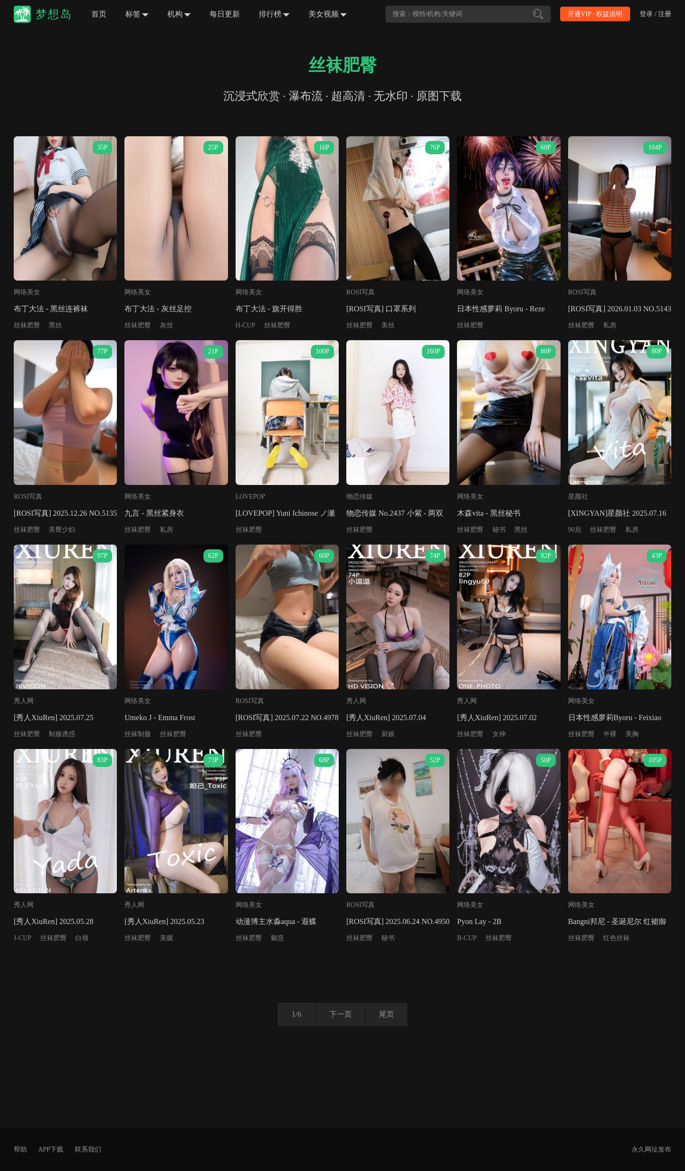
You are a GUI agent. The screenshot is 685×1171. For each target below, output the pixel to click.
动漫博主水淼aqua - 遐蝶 (276, 921)
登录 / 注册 (655, 14)
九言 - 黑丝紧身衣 (154, 513)
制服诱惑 (62, 734)
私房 (609, 325)
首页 (98, 14)
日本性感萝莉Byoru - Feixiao (614, 717)
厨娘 (388, 734)
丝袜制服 (137, 734)
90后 (574, 529)
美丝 (388, 325)
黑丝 (55, 325)
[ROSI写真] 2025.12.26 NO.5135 (65, 513)
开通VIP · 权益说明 (595, 14)
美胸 (632, 734)
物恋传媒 (359, 496)
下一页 (339, 1014)
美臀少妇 (62, 529)
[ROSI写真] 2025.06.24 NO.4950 (397, 921)
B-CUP (466, 938)
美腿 (166, 938)
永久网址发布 (651, 1149)
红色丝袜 (616, 938)
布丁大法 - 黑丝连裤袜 (51, 309)
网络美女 (27, 292)
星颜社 (578, 496)
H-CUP (245, 325)
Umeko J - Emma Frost (159, 717)
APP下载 (50, 1149)
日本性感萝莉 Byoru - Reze (500, 309)
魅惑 (277, 938)
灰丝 (166, 325)
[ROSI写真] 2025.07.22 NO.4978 (287, 717)
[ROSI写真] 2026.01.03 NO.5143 (619, 309)
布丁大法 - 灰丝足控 (157, 309)
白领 (81, 938)
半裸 (609, 734)
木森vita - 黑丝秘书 (488, 513)
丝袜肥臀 (27, 325)
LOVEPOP (250, 496)
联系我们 (88, 1149)
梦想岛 (53, 14)
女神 (499, 734)
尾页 (387, 1014)
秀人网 (24, 700)
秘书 (499, 529)
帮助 (20, 1149)
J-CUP (22, 938)
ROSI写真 (360, 292)
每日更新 (225, 14)
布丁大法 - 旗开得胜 (269, 309)
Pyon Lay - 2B (479, 921)
